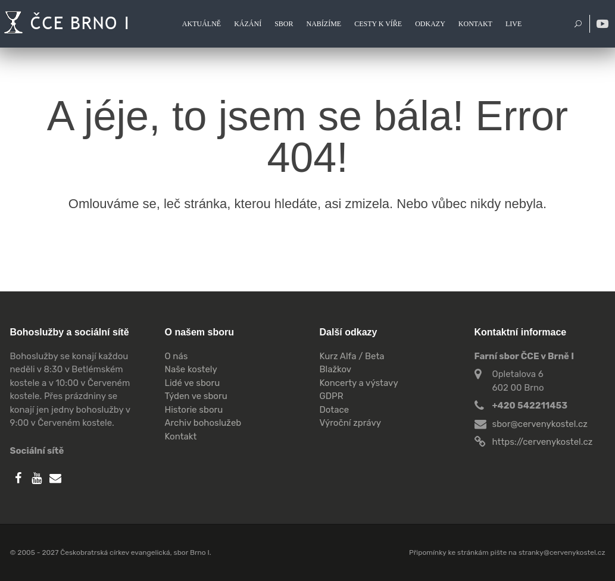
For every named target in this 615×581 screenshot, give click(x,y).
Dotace (334, 409)
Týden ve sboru (196, 396)
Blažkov (336, 369)
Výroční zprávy (351, 422)
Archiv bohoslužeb (203, 422)
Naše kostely (191, 369)
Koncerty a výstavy (359, 383)
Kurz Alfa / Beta (352, 356)
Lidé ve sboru (192, 383)
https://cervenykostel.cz (542, 441)
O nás (176, 356)
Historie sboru (194, 409)
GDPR (332, 396)
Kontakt (181, 436)
